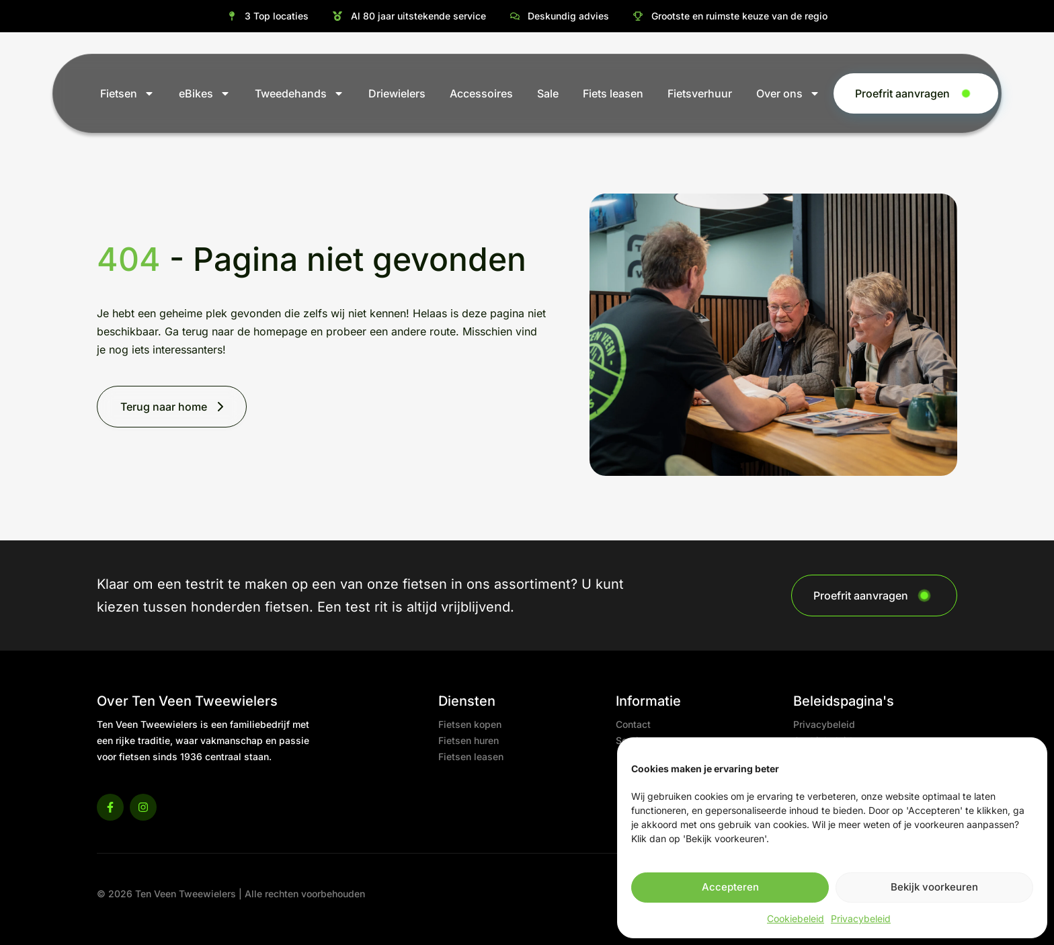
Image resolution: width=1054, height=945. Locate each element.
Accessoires (481, 93)
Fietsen (127, 93)
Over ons (788, 93)
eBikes (205, 93)
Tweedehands (299, 93)
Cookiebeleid (795, 918)
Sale (548, 93)
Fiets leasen (613, 93)
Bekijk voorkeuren (934, 886)
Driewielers (396, 93)
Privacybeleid (861, 918)
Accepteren (730, 886)
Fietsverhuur (699, 93)
